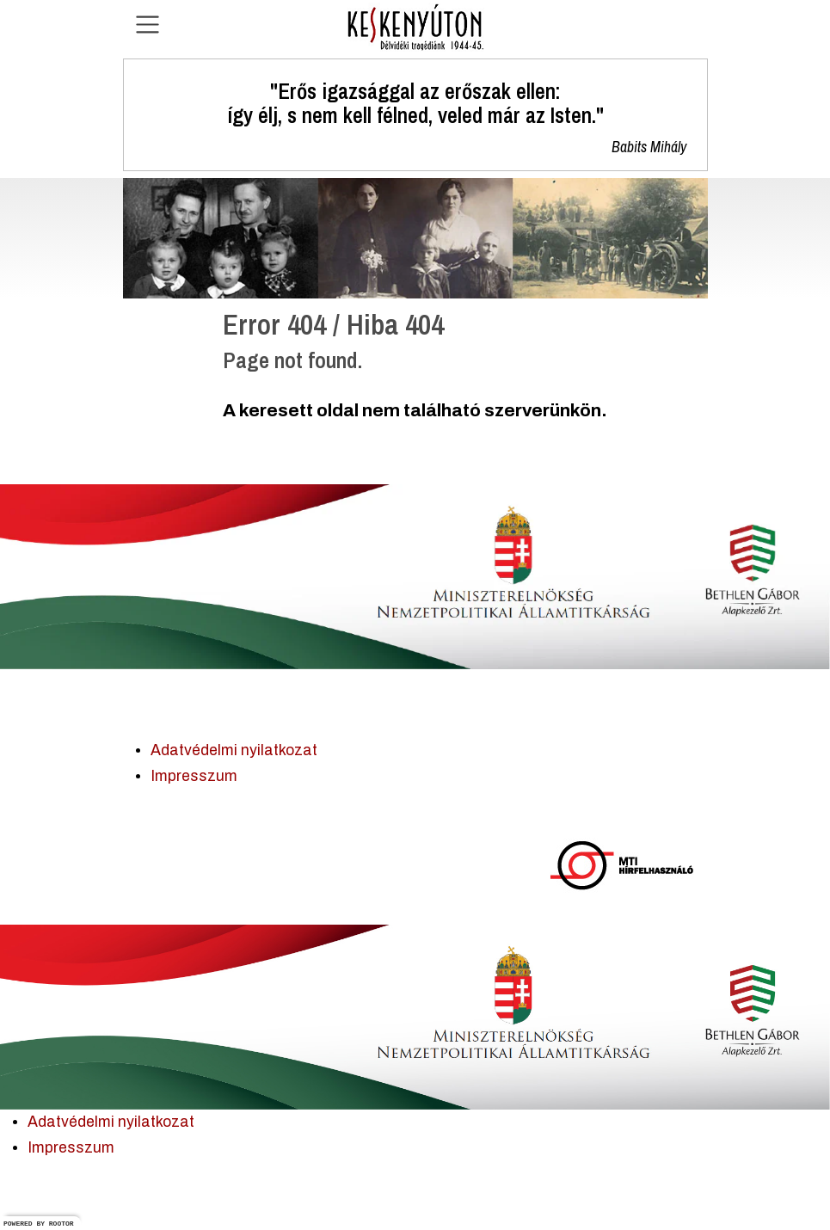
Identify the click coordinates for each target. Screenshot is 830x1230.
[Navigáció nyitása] (147, 24)
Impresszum (194, 776)
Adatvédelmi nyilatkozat (234, 750)
